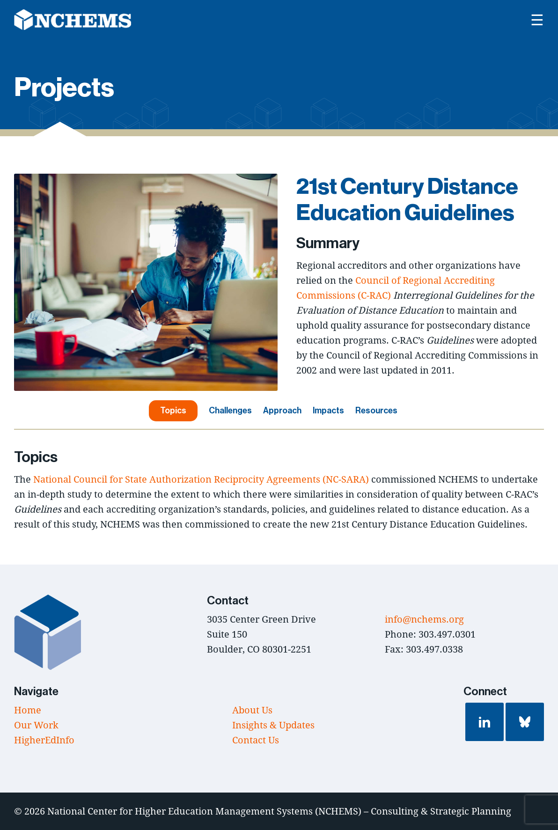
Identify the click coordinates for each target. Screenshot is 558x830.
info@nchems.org (424, 619)
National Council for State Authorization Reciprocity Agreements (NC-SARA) (201, 479)
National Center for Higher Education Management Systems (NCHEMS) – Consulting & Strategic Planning (279, 811)
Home (27, 710)
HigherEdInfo (44, 740)
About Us (252, 710)
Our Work (36, 725)
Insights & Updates (273, 725)
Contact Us (255, 740)
